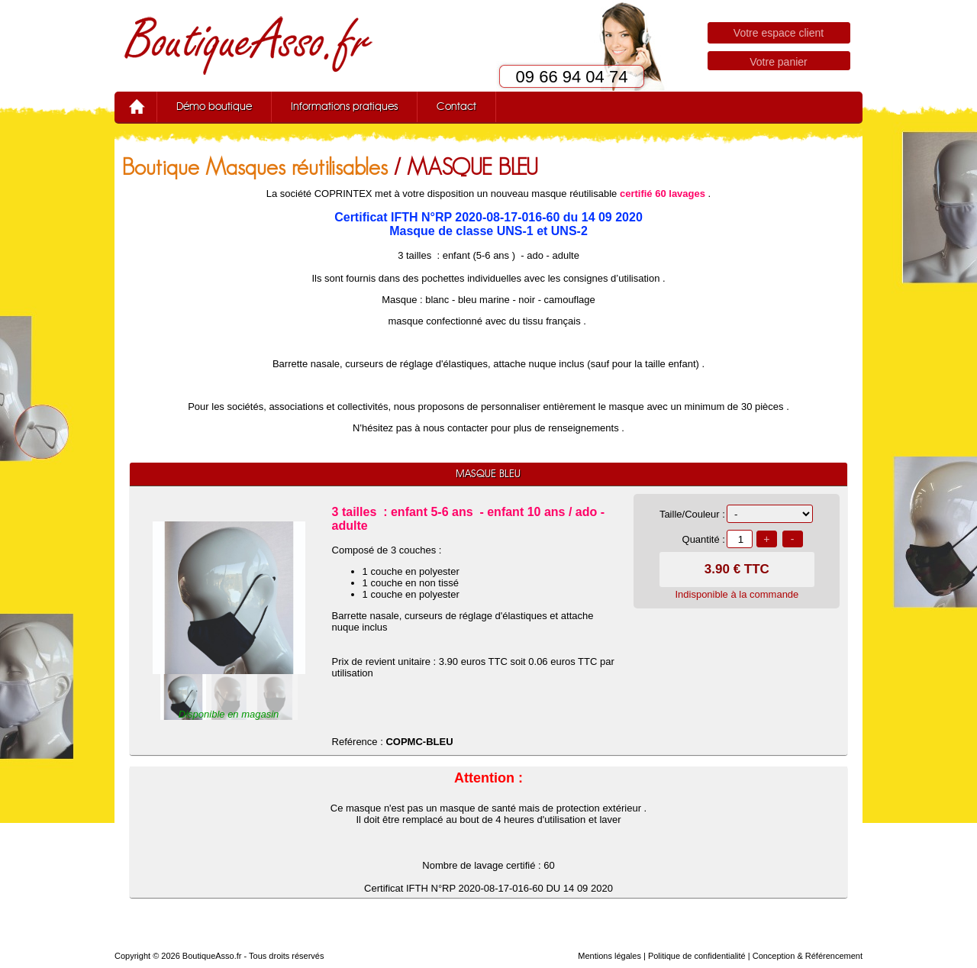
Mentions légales (609, 955)
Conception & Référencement (808, 955)
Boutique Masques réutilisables (255, 166)
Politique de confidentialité (697, 955)
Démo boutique (214, 107)
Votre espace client (779, 33)
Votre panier (779, 62)
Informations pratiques (344, 107)
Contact (456, 107)
